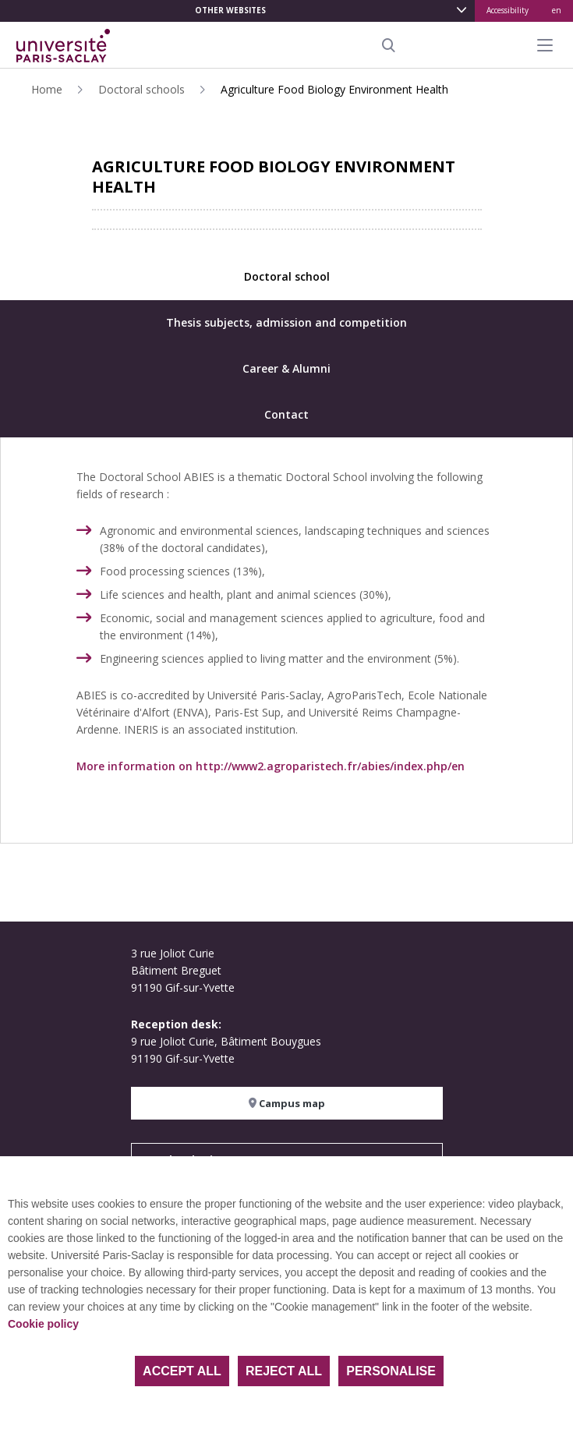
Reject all (284, 1371)
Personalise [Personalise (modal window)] (391, 1371)
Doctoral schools (141, 89)
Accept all (182, 1371)
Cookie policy (43, 1324)
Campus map (287, 1103)
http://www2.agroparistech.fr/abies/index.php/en (330, 766)
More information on (136, 766)
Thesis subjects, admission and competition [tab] (286, 322)
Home (46, 89)
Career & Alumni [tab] (286, 368)
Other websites (230, 10)
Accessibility (507, 10)
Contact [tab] (286, 414)
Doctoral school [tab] (287, 276)
